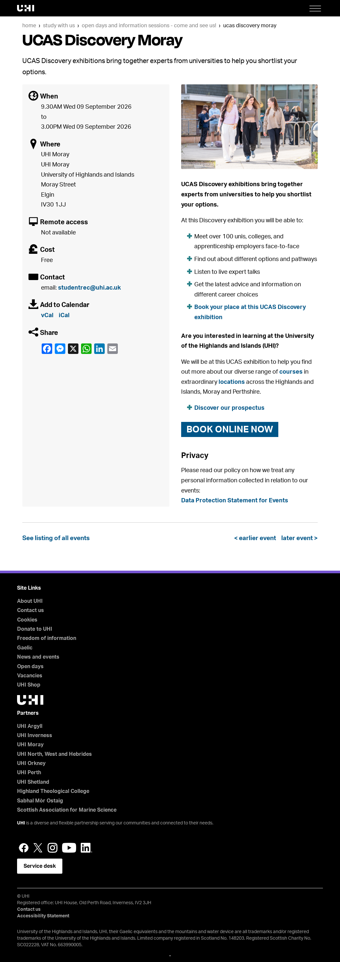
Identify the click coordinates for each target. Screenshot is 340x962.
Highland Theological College (53, 791)
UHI (21, 823)
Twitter (38, 848)
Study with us (59, 25)
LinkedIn (99, 348)
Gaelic (24, 647)
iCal (64, 315)
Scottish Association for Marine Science (67, 810)
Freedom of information (46, 638)
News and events (38, 657)
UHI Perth (29, 772)
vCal (47, 315)
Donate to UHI (34, 629)
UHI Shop (28, 685)
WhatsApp (86, 348)
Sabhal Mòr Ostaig (40, 800)
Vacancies (29, 675)
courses (291, 372)
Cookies (27, 620)
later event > (298, 538)
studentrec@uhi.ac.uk (89, 288)
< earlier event (256, 538)
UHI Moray (30, 744)
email (112, 348)
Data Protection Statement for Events (234, 501)
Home (29, 25)
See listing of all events (56, 538)
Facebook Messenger (59, 348)
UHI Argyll (29, 726)
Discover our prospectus (229, 408)
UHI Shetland (33, 782)
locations (232, 382)
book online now (229, 429)
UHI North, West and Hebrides (54, 754)
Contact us (30, 610)
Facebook (46, 348)
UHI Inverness (34, 735)
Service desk (40, 866)
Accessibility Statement (43, 916)
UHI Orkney (31, 763)
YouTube (69, 848)
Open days (30, 666)
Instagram (52, 848)
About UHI (30, 601)
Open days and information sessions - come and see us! (149, 25)
